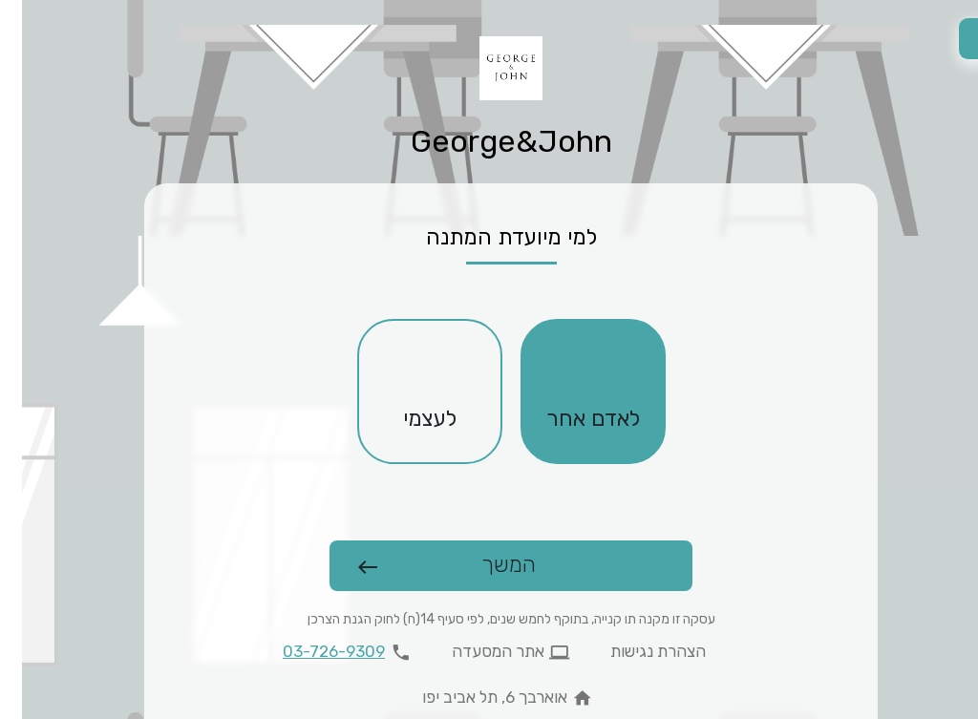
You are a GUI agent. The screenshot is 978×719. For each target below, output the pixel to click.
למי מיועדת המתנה (489, 237)
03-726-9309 (312, 651)
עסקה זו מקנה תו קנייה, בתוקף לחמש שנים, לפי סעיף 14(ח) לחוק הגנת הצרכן (489, 619)
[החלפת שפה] (957, 38)
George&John (489, 141)
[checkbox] (571, 391)
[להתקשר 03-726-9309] (328, 652)
